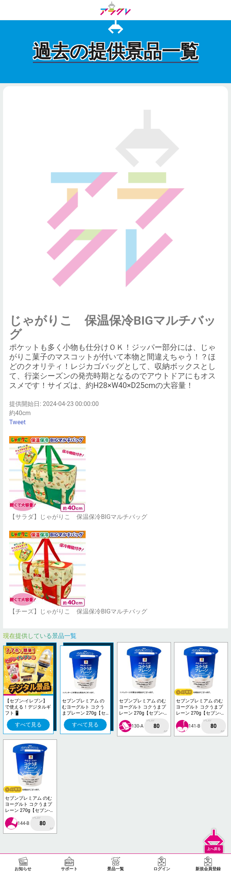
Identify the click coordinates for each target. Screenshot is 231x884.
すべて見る (28, 724)
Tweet (17, 422)
